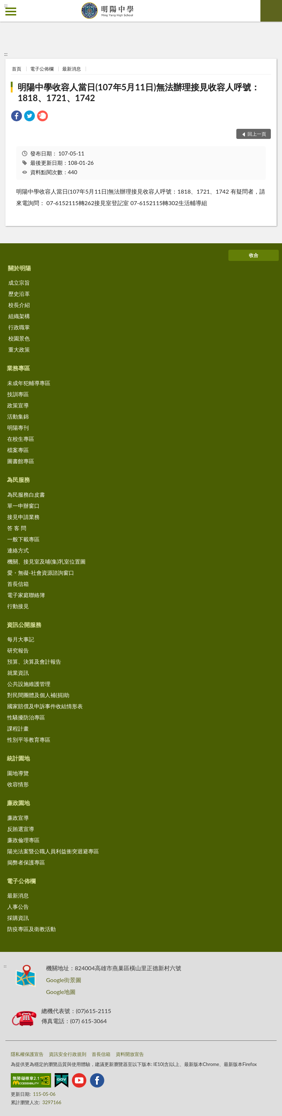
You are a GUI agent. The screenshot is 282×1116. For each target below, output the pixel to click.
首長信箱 (18, 583)
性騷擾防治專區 (26, 717)
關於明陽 (19, 268)
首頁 (16, 69)
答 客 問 (16, 528)
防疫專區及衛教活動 (31, 929)
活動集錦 (18, 416)
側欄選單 (10, 11)
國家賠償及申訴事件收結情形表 (45, 706)
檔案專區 (18, 450)
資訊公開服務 (24, 624)
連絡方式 (18, 550)
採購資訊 (18, 917)
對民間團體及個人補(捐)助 (38, 695)
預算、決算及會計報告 (34, 661)
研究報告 (18, 650)
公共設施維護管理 (28, 684)
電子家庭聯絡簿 (26, 595)
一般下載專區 (23, 539)
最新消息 (71, 69)
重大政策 (19, 349)
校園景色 (19, 338)
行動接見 (18, 606)
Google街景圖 (63, 979)
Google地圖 (61, 991)
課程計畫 (18, 728)
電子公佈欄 (42, 69)
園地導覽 (18, 773)
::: (6, 5)
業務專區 (18, 368)
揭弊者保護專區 (26, 862)
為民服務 (18, 479)
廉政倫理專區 (23, 840)
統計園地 (18, 758)
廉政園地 (18, 802)
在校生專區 (20, 438)
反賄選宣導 (20, 829)
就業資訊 (18, 672)
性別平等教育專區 (28, 739)
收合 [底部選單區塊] (253, 255)
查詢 (271, 11)
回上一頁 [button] (256, 134)
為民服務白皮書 (26, 494)
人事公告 (18, 906)
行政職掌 (19, 327)
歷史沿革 (19, 293)
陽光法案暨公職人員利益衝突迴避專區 (53, 851)
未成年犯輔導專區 (28, 383)
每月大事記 (20, 639)
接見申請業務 (23, 517)
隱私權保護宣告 (27, 1054)
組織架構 (19, 316)
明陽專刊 (18, 427)
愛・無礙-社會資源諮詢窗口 (40, 572)
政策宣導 (18, 405)
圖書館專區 (20, 461)
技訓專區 (18, 394)
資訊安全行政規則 (67, 1054)
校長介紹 (19, 305)
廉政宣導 (18, 817)
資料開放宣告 (130, 1054)
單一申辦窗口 (23, 505)
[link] (16, 116)
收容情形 (18, 784)
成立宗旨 (19, 282)
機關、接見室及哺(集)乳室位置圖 (46, 561)
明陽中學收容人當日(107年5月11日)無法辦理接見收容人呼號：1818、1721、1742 (139, 92)
